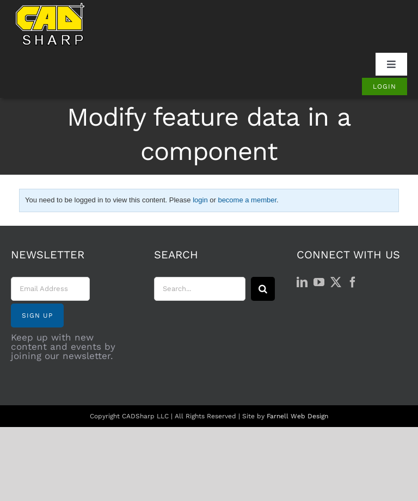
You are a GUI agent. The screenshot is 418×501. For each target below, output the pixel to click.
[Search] (263, 289)
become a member (247, 200)
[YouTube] (319, 282)
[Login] (384, 86)
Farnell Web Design (297, 416)
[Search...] (200, 289)
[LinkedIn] (302, 282)
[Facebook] (352, 282)
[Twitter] (335, 282)
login (200, 200)
